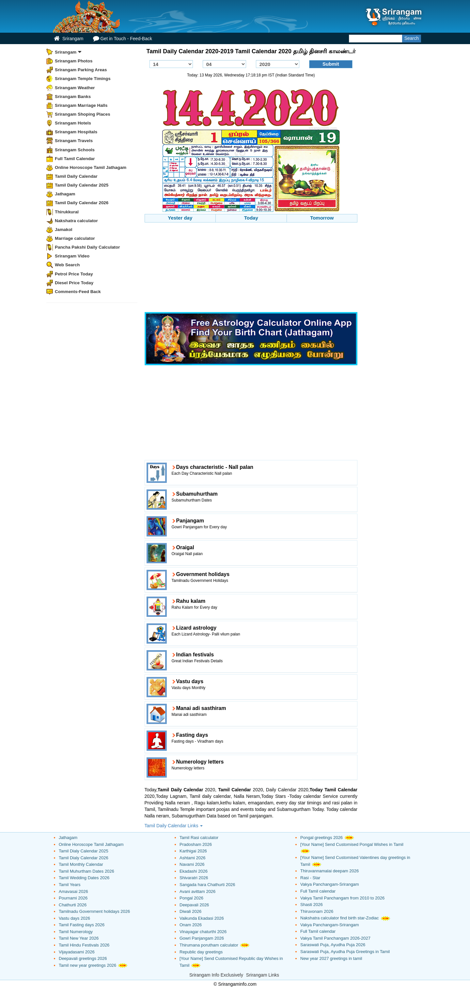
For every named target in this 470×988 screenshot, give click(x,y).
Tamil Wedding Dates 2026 (84, 877)
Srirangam (68, 38)
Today (251, 218)
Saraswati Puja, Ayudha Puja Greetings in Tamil (345, 951)
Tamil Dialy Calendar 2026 (83, 857)
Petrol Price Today (74, 274)
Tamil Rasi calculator (199, 837)
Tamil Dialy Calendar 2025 (83, 850)
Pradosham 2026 (196, 844)
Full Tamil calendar (318, 891)
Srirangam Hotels (73, 123)
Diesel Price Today (74, 282)
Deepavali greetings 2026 (83, 958)
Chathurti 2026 (72, 904)
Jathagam (65, 193)
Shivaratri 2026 (194, 877)
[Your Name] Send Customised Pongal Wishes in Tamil (351, 844)
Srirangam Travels (74, 140)
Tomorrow (322, 218)
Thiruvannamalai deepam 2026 (329, 870)
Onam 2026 (191, 924)
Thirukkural (67, 211)
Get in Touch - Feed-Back (122, 38)
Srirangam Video (72, 256)
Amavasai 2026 (73, 891)
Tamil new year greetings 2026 (87, 965)
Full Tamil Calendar (75, 158)
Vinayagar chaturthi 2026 (203, 931)
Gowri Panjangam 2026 (202, 938)
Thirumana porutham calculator (209, 945)
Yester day (180, 218)
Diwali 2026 (190, 911)
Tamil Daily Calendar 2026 (81, 202)
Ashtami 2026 (193, 857)
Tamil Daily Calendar (76, 176)
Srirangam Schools (75, 149)
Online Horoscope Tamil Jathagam (90, 167)
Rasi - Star (310, 877)
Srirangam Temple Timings (83, 78)
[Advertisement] (251, 268)
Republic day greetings (201, 951)
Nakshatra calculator (76, 220)
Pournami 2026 (73, 898)
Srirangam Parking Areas (81, 69)
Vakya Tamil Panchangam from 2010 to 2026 (342, 898)
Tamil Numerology (76, 931)
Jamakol (63, 229)
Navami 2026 (192, 864)
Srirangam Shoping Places (82, 114)
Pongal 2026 (191, 898)
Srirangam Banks (73, 96)
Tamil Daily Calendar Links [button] (174, 825)
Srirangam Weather (75, 87)
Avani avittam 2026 (197, 891)
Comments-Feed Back (78, 291)
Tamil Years (69, 884)
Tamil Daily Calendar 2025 (81, 185)
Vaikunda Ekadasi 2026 (202, 918)
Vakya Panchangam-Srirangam (329, 884)
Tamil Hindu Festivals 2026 (84, 945)
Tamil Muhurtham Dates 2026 (86, 871)
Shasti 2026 (311, 904)
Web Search (67, 264)
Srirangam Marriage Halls (81, 105)
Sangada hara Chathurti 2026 (207, 884)
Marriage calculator (75, 238)
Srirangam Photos (73, 60)
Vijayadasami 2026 (77, 951)
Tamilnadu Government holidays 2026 (94, 911)
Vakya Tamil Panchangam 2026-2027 (335, 938)
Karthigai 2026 (193, 850)
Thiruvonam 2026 (316, 911)
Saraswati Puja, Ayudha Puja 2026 (332, 944)
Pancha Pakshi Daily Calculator (87, 247)
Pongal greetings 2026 (321, 837)
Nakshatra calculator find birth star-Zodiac (339, 917)
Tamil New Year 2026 (79, 938)
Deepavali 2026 (194, 904)
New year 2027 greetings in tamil (331, 958)
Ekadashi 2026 (194, 871)
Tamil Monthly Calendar (81, 864)
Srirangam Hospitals (76, 131)
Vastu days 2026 (74, 918)
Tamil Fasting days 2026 (81, 924)
